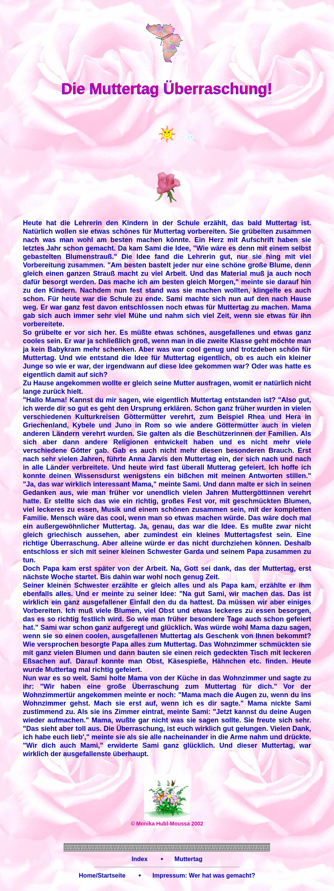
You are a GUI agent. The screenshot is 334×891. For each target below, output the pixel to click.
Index (139, 859)
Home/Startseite (102, 875)
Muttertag (189, 859)
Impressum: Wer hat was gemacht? (203, 875)
